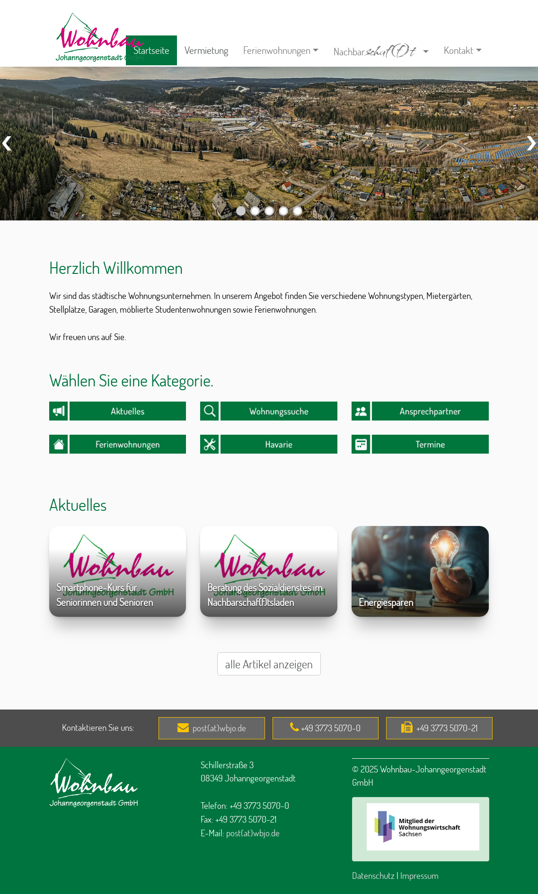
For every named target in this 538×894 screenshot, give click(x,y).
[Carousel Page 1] (241, 211)
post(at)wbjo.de (219, 728)
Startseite (151, 50)
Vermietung (206, 50)
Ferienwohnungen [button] (276, 50)
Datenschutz (373, 875)
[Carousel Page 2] (255, 211)
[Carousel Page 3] (269, 211)
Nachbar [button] (377, 48)
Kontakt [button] (458, 50)
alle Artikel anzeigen (269, 664)
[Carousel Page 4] (283, 211)
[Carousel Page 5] (297, 211)
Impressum (419, 875)
